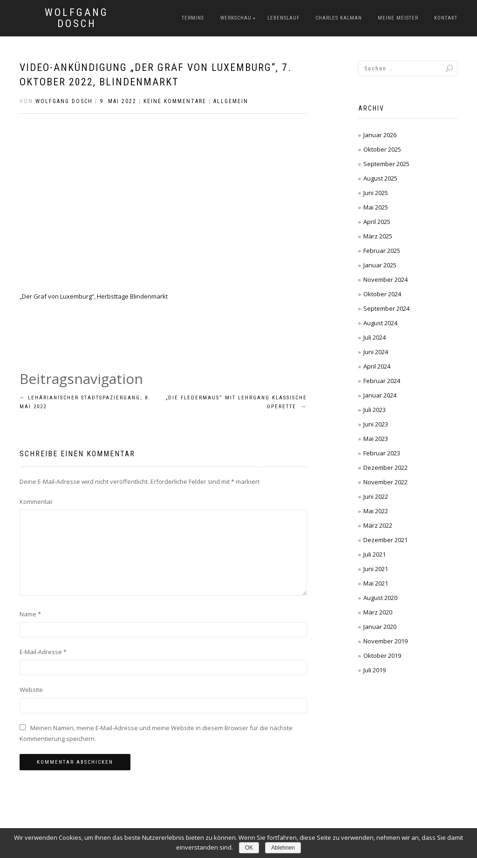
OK (249, 847)
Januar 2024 (379, 395)
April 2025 (376, 221)
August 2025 (380, 178)
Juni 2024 (375, 352)
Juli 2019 (374, 670)
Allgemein (230, 101)
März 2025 (377, 236)
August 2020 (380, 597)
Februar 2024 (381, 381)
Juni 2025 (375, 192)
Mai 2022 (375, 511)
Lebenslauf (283, 18)
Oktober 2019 (382, 655)
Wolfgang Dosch (77, 18)
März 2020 (377, 612)
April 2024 (376, 366)
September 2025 (386, 164)
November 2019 (385, 641)
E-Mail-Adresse (43, 652)
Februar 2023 (381, 453)
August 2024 (380, 323)
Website (31, 689)
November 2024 (385, 279)
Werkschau (236, 18)
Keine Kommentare (174, 101)
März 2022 (377, 525)
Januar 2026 (379, 135)
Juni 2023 (375, 424)
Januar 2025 (379, 265)
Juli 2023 (374, 409)
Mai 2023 (375, 438)
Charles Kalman (338, 18)
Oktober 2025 (382, 149)
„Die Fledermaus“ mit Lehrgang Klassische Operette (236, 402)
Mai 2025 (375, 207)
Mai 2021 (375, 583)
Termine (193, 18)
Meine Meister (398, 18)
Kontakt (445, 18)
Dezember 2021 (385, 540)
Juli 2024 (374, 337)
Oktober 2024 (382, 294)
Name (30, 614)
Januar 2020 (379, 626)
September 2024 (386, 308)
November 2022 (385, 482)
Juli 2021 (374, 554)
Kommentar (36, 501)
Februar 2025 (381, 250)
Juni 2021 (375, 569)
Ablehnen (283, 847)
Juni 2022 (375, 496)
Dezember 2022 (385, 467)
